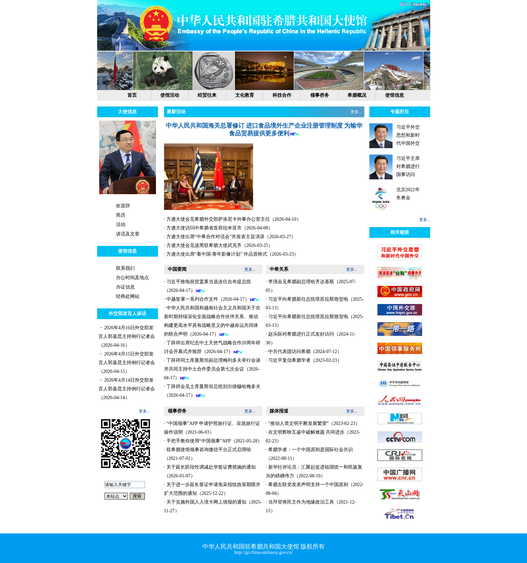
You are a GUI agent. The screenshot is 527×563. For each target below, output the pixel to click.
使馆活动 (169, 95)
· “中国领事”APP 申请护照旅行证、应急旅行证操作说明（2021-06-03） (212, 428)
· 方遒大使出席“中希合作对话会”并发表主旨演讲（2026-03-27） (230, 236)
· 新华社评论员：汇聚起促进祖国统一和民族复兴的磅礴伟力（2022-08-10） (314, 471)
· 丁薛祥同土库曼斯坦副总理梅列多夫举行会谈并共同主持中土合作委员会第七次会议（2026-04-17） (212, 369)
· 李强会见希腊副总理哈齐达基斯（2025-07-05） (311, 286)
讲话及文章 (127, 233)
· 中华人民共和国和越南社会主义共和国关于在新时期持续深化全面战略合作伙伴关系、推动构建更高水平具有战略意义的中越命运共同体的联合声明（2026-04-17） (212, 321)
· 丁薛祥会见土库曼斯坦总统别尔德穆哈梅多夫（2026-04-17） (212, 391)
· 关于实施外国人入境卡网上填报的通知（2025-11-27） (213, 506)
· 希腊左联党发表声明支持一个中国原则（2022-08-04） (315, 489)
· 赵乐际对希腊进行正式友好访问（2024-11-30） (311, 338)
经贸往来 (207, 95)
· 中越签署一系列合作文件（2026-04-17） (211, 299)
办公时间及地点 (132, 277)
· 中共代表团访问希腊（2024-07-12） (304, 351)
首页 (132, 95)
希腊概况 (357, 95)
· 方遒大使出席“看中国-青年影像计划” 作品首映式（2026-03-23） (231, 254)
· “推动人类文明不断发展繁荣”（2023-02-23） (313, 423)
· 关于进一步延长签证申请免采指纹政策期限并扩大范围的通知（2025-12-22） (212, 489)
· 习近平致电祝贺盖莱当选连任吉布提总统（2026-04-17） (207, 286)
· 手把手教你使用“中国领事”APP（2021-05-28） (213, 440)
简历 (120, 215)
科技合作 (282, 95)
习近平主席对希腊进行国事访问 (408, 166)
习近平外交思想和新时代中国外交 (408, 135)
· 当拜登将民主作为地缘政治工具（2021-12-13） (311, 506)
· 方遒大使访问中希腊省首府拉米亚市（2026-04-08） (218, 227)
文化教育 (244, 95)
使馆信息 (394, 95)
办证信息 (125, 287)
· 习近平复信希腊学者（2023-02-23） (304, 360)
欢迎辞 (123, 205)
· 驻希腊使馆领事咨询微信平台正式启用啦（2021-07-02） (207, 454)
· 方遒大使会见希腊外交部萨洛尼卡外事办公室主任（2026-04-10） (232, 219)
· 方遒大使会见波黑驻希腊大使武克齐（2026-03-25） (218, 245)
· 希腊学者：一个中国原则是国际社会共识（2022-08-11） (309, 454)
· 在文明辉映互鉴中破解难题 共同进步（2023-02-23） (313, 436)
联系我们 (125, 268)
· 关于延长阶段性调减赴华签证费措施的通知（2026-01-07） (210, 471)
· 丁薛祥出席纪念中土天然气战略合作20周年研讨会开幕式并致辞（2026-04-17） (212, 347)
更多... (144, 411)
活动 (120, 224)
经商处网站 (127, 296)
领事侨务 (319, 95)
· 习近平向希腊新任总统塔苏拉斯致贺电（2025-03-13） (315, 303)
